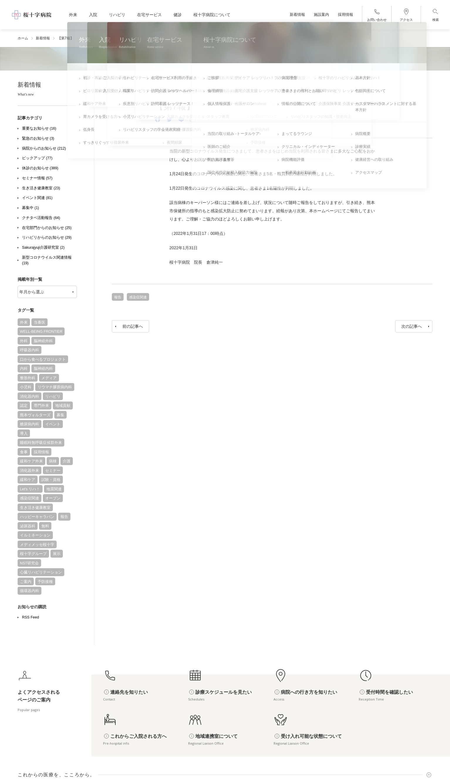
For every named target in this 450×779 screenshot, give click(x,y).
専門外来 (41, 406)
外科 (24, 341)
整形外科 (27, 378)
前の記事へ (132, 326)
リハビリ (52, 396)
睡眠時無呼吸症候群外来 (41, 443)
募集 (60, 415)
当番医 (39, 322)
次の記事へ (411, 326)
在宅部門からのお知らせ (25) (47, 228)
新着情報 (43, 38)
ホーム (23, 38)
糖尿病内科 (29, 424)
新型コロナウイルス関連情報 (209, 91)
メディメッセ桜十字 (37, 545)
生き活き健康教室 (35, 508)
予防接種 (45, 582)
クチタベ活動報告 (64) (41, 218)
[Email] (193, 119)
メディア (49, 378)
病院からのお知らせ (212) (44, 148)
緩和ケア (27, 480)
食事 (24, 452)
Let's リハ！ (30, 489)
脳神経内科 (43, 369)
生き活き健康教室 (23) (41, 188)
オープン (52, 498)
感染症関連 (29, 498)
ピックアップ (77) (37, 158)
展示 (56, 554)
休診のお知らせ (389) (40, 168)
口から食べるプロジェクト (43, 359)
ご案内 (25, 582)
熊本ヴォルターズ (35, 415)
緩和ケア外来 (31, 461)
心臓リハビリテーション (41, 572)
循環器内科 (29, 591)
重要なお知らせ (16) (39, 128)
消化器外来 (29, 471)
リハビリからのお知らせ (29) (47, 237)
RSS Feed (30, 617)
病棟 (53, 461)
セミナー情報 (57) (37, 178)
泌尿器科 (27, 526)
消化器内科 (29, 396)
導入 (24, 434)
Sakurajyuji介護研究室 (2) (43, 247)
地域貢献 (62, 406)
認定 (24, 406)
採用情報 (41, 452)
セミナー (52, 471)
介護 (66, 461)
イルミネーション (35, 535)
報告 (64, 517)
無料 (45, 526)
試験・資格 (50, 480)
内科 (24, 369)
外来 (24, 322)
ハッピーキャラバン (37, 517)
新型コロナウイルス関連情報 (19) (47, 260)
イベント (52, 424)
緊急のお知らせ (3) (38, 138)
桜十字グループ (33, 554)
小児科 (25, 387)
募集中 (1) (30, 208)
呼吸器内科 (29, 350)
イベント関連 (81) (37, 198)
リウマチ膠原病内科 (55, 387)
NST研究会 (29, 563)
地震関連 (54, 489)
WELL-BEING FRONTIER (41, 332)
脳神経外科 (43, 341)
